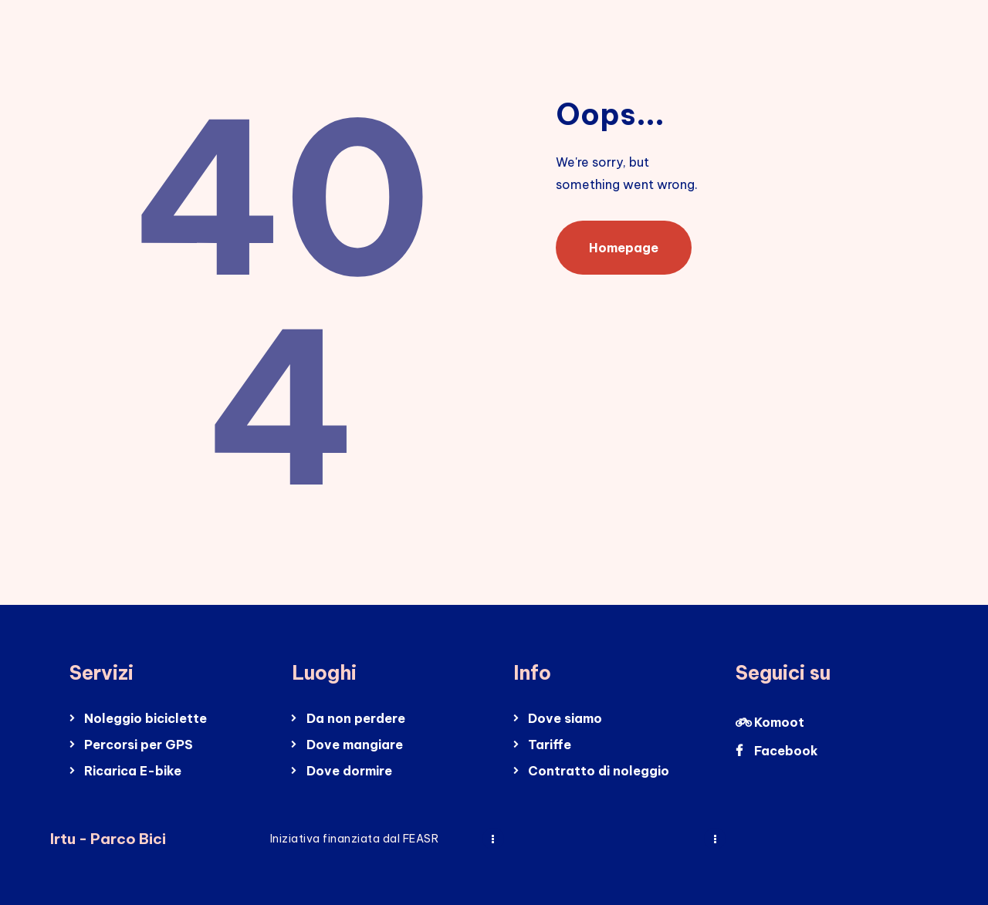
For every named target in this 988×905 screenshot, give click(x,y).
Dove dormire (349, 770)
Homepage (623, 247)
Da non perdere (355, 718)
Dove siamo (565, 718)
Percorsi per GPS (138, 744)
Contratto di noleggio (598, 770)
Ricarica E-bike (132, 770)
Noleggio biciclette (145, 718)
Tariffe (549, 744)
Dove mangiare (354, 744)
